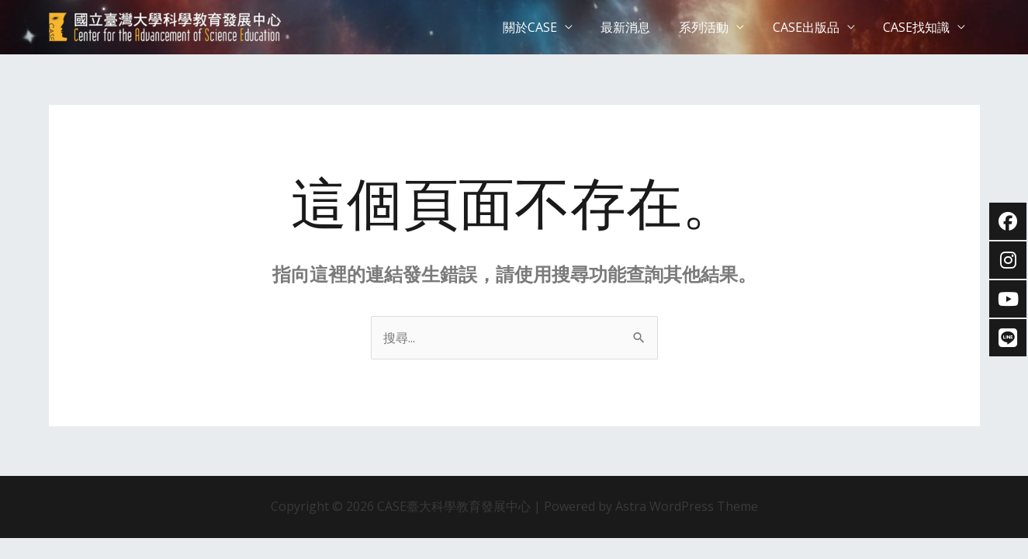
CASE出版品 (811, 27)
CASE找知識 (918, 27)
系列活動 (713, 27)
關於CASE (546, 27)
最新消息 (638, 27)
